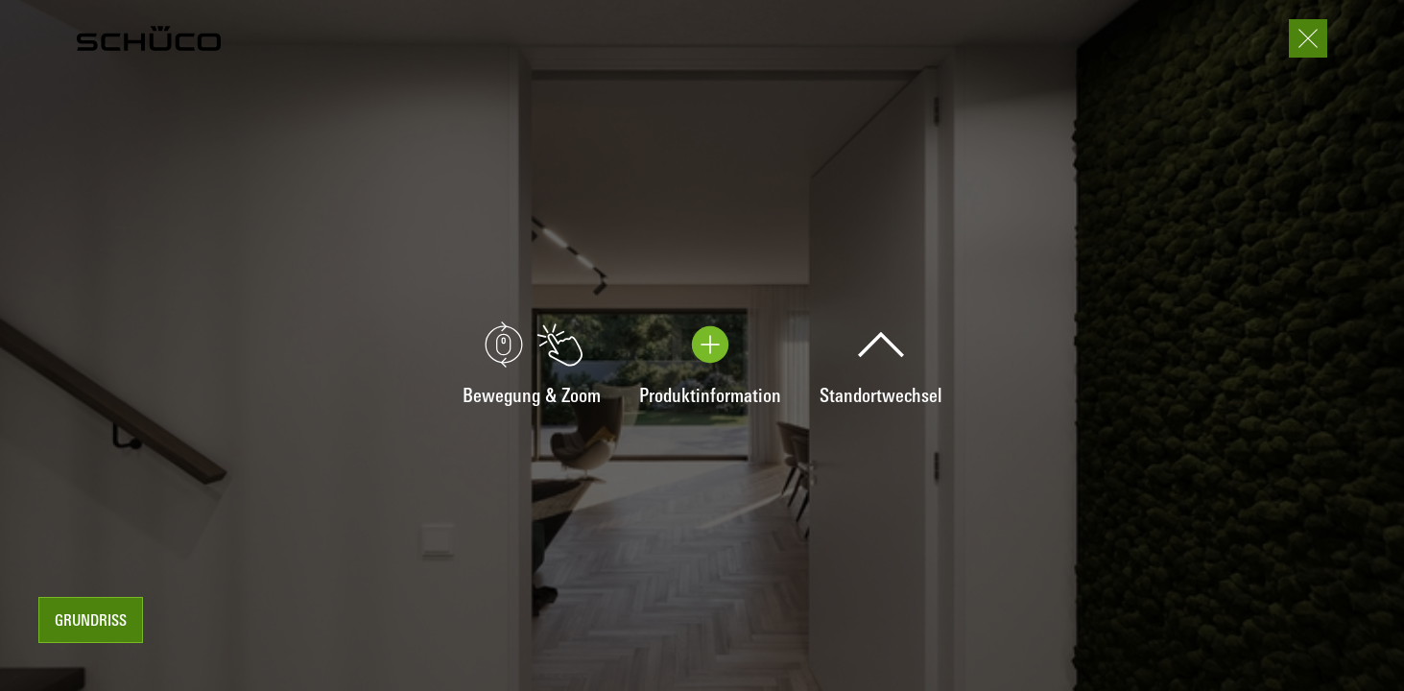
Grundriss (91, 622)
